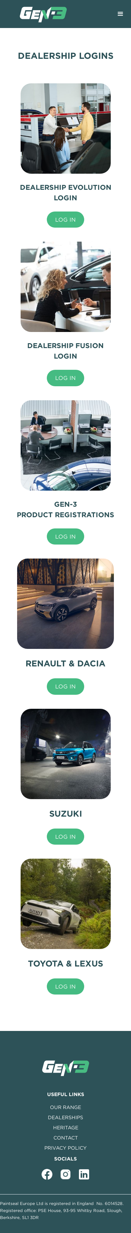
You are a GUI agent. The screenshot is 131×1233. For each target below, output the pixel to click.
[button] (120, 14)
